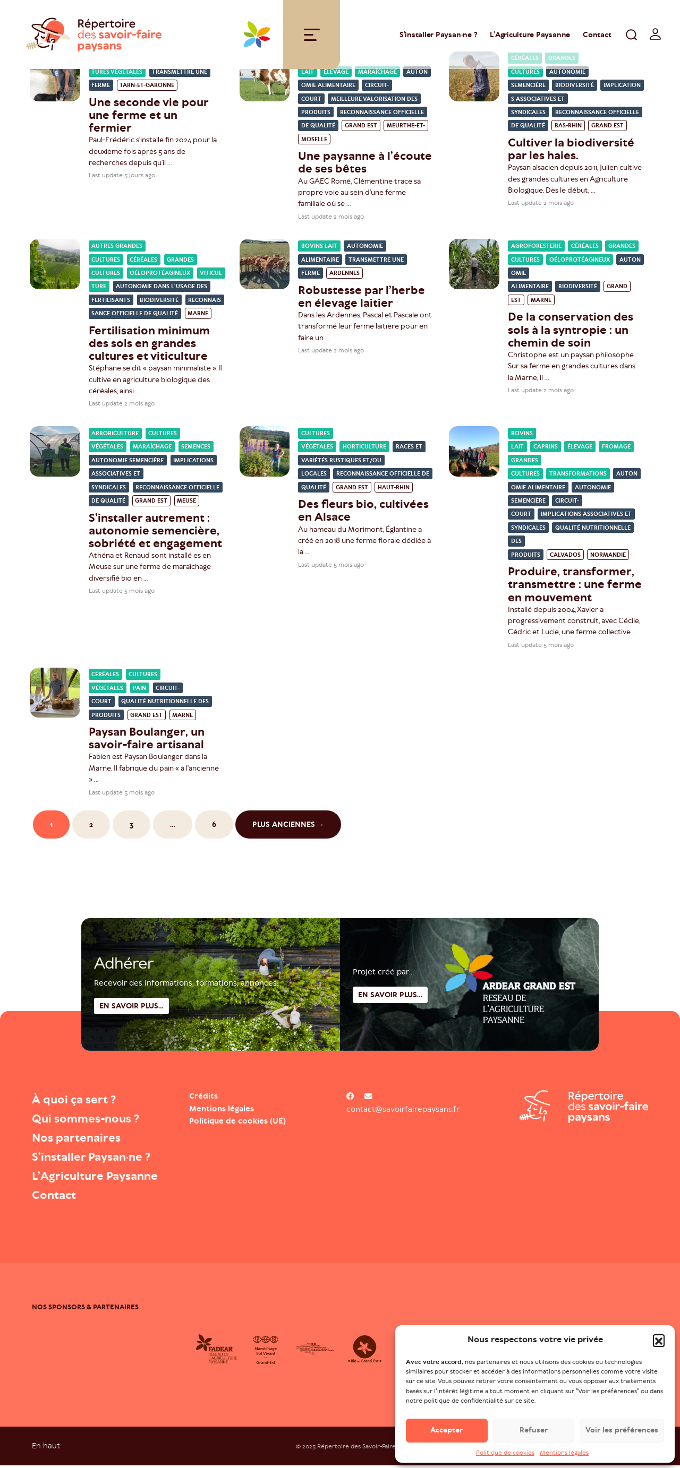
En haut (46, 1448)
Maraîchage (377, 74)
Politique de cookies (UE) (237, 1123)
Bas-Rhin (568, 128)
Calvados (565, 557)
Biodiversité (574, 87)
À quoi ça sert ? (78, 1102)
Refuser (534, 1435)
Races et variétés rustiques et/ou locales (361, 463)
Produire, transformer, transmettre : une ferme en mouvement (575, 587)
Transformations (578, 476)
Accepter (446, 1435)
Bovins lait (319, 248)
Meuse (186, 503)
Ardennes (344, 275)
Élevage (336, 74)
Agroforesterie (536, 248)
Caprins (545, 449)
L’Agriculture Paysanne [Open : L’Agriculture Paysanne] (530, 35)
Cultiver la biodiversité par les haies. (571, 151)
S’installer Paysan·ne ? (438, 35)
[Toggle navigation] (311, 36)
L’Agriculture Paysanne (101, 1178)
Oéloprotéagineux (160, 275)
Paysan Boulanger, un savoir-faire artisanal (147, 740)
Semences (195, 449)
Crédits (203, 1098)
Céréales (143, 262)
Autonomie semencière (127, 463)
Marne (198, 316)
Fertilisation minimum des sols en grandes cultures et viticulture (149, 346)
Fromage (616, 449)
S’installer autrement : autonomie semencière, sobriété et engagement (155, 532)
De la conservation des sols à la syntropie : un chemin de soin (570, 332)
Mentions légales (564, 1458)
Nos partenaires (80, 1140)
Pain (139, 690)
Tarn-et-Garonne (147, 87)
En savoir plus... (390, 1028)
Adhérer (124, 997)
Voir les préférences (621, 1435)
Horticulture (364, 449)
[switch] (655, 35)
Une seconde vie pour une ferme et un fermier (148, 117)
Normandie (608, 557)
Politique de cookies (505, 1458)
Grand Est (361, 128)
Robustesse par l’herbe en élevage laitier (361, 298)
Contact (597, 35)
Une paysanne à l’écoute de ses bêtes (365, 164)
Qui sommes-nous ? (91, 1121)
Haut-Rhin (394, 490)
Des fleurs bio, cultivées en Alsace (363, 512)
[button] (658, 1346)
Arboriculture (115, 436)
